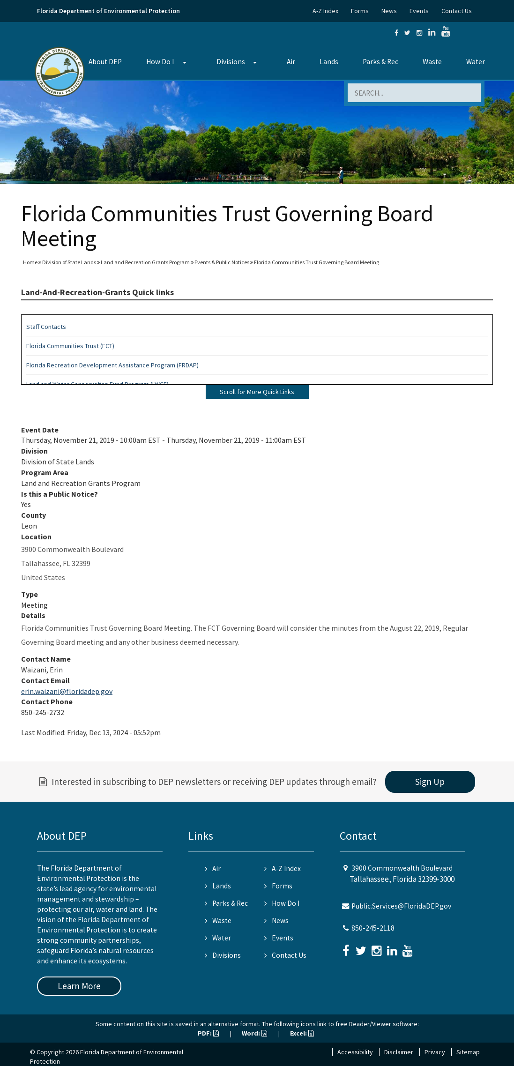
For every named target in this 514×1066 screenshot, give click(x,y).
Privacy (435, 1052)
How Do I (160, 61)
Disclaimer (398, 1052)
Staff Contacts (46, 326)
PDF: (208, 1033)
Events (419, 11)
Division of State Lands (69, 262)
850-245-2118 (373, 928)
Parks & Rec (380, 61)
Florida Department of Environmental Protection (108, 11)
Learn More (79, 985)
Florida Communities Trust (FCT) (70, 346)
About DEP (105, 61)
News (389, 11)
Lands (329, 61)
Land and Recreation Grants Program (145, 262)
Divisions (230, 61)
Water (475, 61)
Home (30, 262)
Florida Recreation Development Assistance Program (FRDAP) (112, 365)
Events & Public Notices (221, 262)
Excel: (302, 1033)
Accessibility (355, 1052)
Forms (360, 11)
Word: (254, 1033)
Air (291, 61)
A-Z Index (325, 11)
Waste (432, 61)
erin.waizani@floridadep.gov (66, 691)
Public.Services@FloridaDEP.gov (401, 906)
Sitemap (468, 1052)
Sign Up (430, 781)
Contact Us (456, 11)
